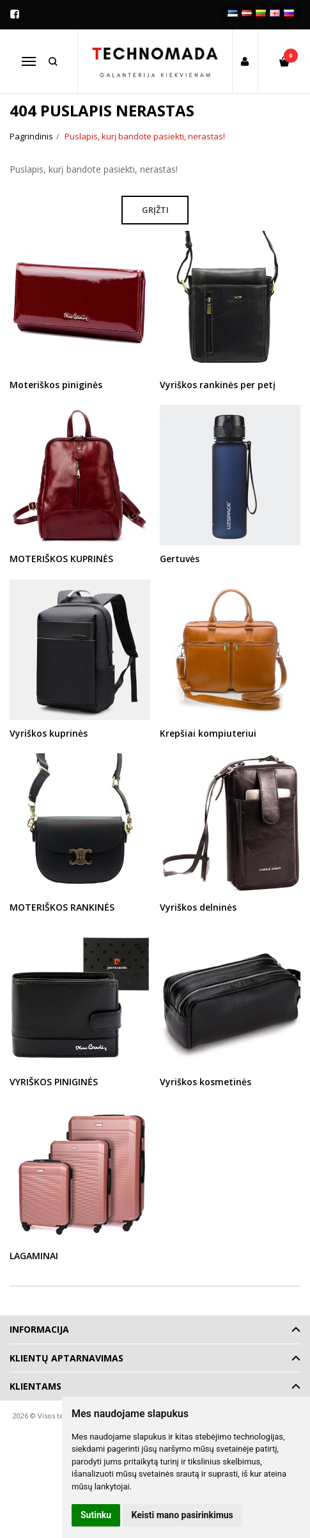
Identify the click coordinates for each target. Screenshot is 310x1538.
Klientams (35, 1386)
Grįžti (155, 210)
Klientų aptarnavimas (66, 1358)
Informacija (39, 1329)
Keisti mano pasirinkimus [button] (182, 1515)
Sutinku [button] (96, 1515)
